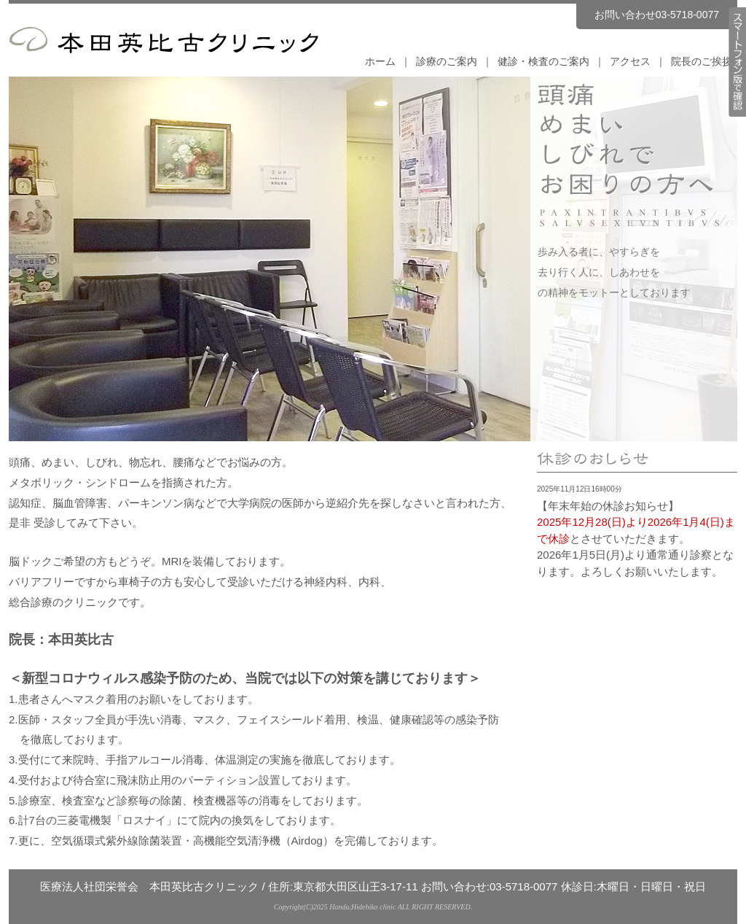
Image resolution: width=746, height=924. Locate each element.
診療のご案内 (446, 61)
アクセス (630, 61)
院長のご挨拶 (701, 61)
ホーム (380, 61)
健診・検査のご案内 (543, 61)
